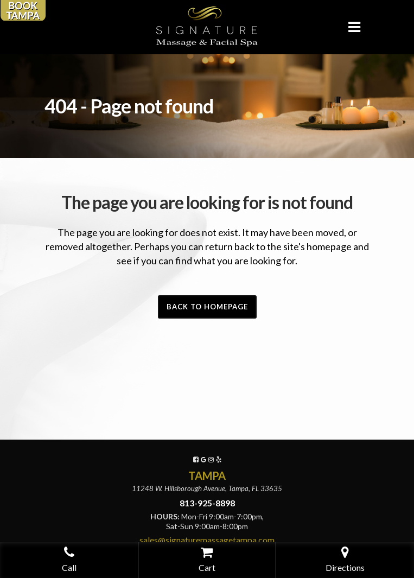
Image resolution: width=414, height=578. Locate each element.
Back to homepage (207, 306)
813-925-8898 (207, 503)
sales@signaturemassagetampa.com (207, 540)
